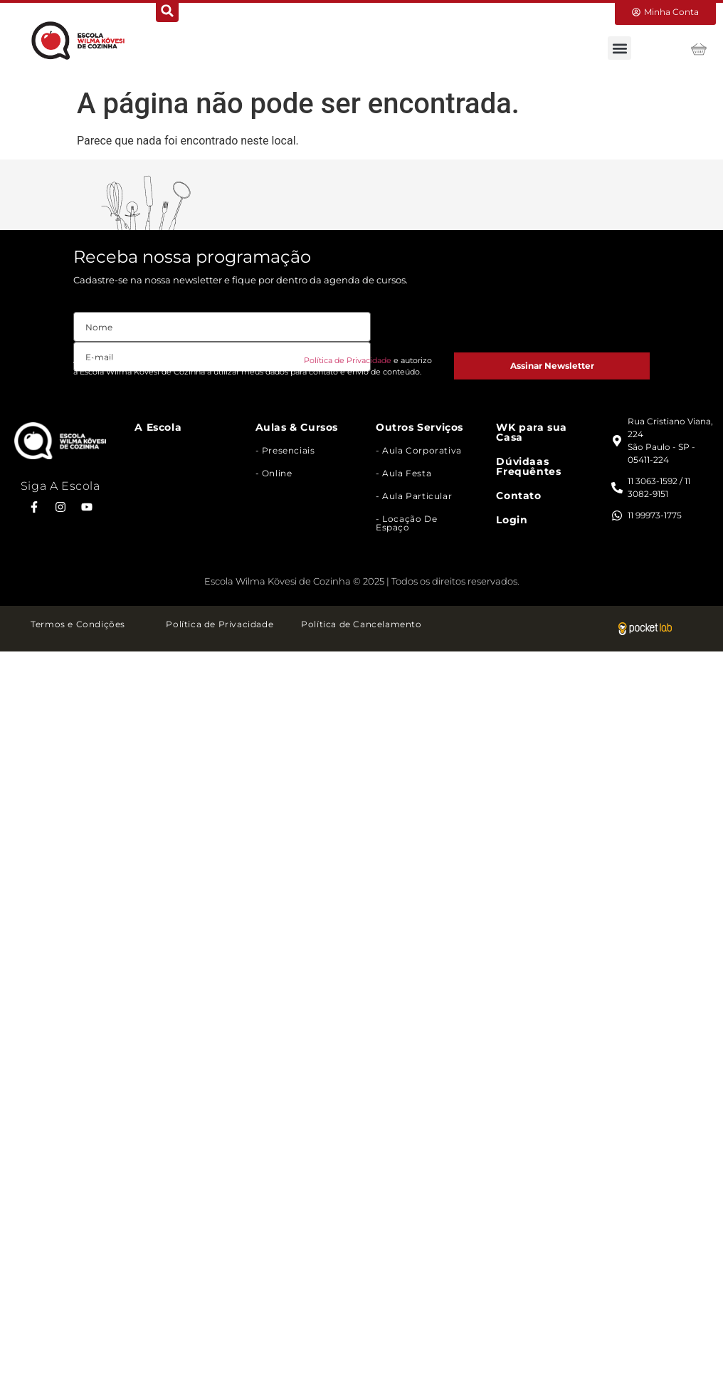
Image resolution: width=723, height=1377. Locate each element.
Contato (518, 495)
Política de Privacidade (347, 360)
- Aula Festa (403, 473)
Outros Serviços (419, 427)
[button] (619, 48)
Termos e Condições (78, 624)
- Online (273, 473)
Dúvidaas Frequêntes (528, 466)
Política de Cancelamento (361, 624)
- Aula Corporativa (419, 450)
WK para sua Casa (531, 432)
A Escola (157, 427)
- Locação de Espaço (406, 523)
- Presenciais (285, 450)
